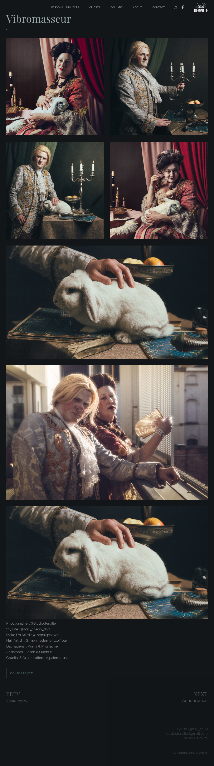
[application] (107, 562)
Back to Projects (21, 673)
